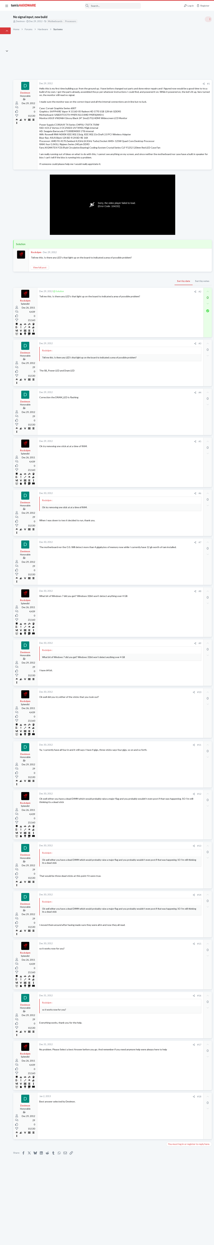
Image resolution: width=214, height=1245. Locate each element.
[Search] (90, 6)
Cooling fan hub (180, 298)
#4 (145, 418)
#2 (145, 318)
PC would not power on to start (188, 447)
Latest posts (168, 336)
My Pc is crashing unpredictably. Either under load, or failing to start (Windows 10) (188, 279)
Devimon (45, 21)
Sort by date (128, 307)
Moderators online (172, 462)
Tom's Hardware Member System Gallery (188, 189)
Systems (171, 198)
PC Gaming (172, 243)
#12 (145, 820)
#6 (145, 519)
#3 (145, 369)
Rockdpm (61, 275)
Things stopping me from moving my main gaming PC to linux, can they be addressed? (187, 412)
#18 (145, 1122)
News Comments (175, 224)
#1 (153, 83)
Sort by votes (147, 307)
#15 (145, 970)
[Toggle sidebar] (207, 19)
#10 (145, 718)
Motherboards (80, 21)
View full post (65, 293)
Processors (95, 21)
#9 (145, 669)
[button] (6, 6)
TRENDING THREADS (171, 182)
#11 (145, 771)
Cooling (170, 308)
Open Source (173, 421)
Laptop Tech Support (177, 369)
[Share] (149, 83)
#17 (145, 1070)
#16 (145, 1022)
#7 (145, 568)
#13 (145, 872)
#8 (145, 617)
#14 (145, 921)
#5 (145, 467)
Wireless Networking (177, 327)
